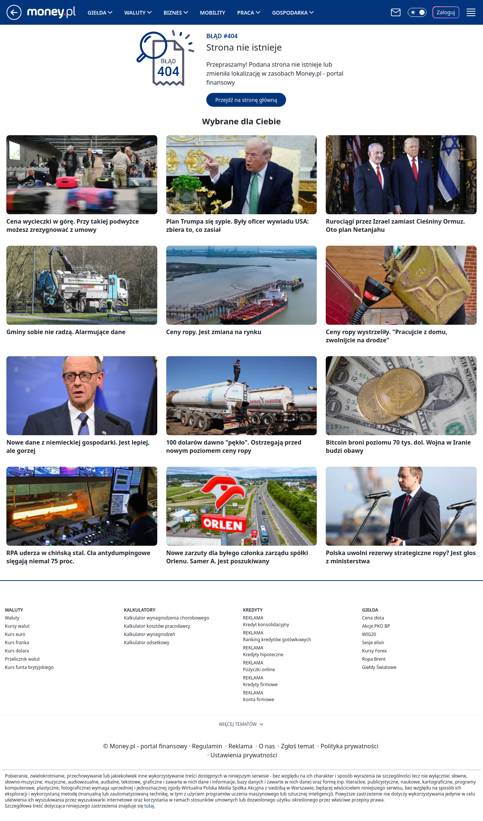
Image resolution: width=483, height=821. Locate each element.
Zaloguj (446, 12)
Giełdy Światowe (379, 667)
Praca (245, 12)
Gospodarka (290, 12)
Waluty (135, 12)
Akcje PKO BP (376, 626)
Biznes (173, 12)
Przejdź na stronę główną (246, 99)
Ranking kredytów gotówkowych (277, 639)
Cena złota (373, 618)
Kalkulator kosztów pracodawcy (157, 626)
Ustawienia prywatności (242, 755)
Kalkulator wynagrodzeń (149, 634)
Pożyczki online (259, 669)
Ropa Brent (374, 659)
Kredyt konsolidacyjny (266, 624)
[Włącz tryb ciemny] (417, 12)
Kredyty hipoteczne (263, 654)
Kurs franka (17, 642)
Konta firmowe (258, 699)
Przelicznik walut (22, 659)
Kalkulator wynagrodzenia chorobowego (166, 618)
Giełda (97, 12)
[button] (471, 12)
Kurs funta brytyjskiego (29, 667)
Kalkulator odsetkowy (146, 642)
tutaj (149, 806)
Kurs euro (15, 634)
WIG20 (369, 634)
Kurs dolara (17, 651)
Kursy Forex (374, 651)
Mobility (212, 12)
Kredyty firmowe (260, 684)
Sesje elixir (373, 642)
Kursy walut (17, 626)
